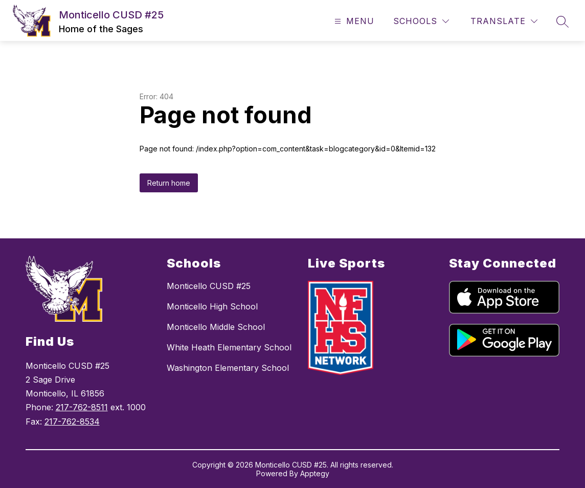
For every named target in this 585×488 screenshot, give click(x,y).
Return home (168, 183)
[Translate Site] (504, 21)
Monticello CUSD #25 (209, 286)
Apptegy (314, 473)
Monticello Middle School (216, 327)
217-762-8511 (82, 407)
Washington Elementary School (228, 368)
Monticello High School (212, 306)
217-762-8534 (72, 421)
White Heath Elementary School (229, 347)
